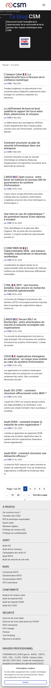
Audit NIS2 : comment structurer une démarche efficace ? (25, 455)
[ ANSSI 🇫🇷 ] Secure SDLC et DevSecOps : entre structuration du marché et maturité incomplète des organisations (24, 323)
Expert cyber (8, 523)
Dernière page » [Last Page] (35, 497)
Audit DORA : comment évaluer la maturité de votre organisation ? (23, 423)
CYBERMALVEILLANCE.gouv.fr (16, 654)
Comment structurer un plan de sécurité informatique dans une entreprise (22, 145)
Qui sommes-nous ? (12, 512)
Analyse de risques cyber (14, 595)
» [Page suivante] (29, 495)
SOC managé (8, 628)
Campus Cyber (36, 657)
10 (12, 495)
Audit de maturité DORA (13, 602)
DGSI (5, 657)
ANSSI (34, 654)
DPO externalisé (10, 582)
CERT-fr (41, 654)
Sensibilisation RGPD (12, 575)
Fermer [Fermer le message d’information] (25, 682)
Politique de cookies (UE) (14, 529)
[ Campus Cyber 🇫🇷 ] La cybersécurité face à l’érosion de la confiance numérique (24, 77)
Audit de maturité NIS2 (13, 598)
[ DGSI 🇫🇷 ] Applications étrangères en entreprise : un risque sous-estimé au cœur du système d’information (25, 359)
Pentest (6, 632)
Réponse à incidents (12, 639)
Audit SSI (7, 546)
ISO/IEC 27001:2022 (12, 660)
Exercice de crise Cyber (13, 618)
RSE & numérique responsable (16, 519)
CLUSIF (17, 657)
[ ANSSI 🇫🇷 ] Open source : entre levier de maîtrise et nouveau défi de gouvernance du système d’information (25, 181)
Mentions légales (10, 526)
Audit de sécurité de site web (16, 559)
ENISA (25, 657)
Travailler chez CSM (11, 516)
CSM (9, 83)
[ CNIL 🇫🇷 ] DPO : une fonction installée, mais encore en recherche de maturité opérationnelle (24, 288)
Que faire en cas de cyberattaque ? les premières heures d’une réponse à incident (24, 216)
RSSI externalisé (10, 625)
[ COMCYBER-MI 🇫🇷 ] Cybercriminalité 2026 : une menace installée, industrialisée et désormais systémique (25, 252)
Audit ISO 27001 (10, 605)
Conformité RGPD (10, 572)
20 (18, 495)
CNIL (11, 657)
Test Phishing (9, 635)
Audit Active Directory (12, 549)
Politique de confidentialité (15, 533)
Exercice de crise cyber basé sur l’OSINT (21, 621)
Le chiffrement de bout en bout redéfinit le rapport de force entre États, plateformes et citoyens (23, 111)
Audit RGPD (8, 556)
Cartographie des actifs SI (14, 552)
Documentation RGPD (12, 579)
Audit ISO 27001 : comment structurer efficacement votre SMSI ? (25, 392)
